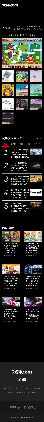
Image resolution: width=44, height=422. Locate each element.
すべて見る (38, 138)
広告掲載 (35, 393)
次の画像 (29, 35)
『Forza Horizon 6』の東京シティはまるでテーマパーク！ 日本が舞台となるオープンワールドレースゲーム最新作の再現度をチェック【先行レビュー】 (11, 314)
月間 (28, 144)
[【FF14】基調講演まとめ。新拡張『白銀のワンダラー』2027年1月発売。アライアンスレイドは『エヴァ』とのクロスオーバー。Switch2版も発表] (36, 165)
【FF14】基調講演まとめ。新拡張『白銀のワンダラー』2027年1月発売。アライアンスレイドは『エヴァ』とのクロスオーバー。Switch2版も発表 (20, 167)
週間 (21, 144)
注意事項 (9, 393)
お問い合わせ (8, 388)
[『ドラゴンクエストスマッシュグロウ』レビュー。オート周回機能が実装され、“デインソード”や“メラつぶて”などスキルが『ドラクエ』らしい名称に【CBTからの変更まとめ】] (33, 302)
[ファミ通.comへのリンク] (10, 5)
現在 (5, 144)
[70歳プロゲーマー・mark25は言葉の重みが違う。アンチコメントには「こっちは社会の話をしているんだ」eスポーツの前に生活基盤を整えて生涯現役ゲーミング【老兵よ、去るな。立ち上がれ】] (11, 269)
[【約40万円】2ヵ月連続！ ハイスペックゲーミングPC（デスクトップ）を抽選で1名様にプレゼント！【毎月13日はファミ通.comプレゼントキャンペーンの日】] (33, 269)
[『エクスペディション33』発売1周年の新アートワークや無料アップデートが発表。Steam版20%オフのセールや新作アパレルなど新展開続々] (36, 205)
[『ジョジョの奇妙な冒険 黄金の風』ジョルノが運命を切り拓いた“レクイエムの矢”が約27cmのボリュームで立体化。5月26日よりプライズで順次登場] (36, 178)
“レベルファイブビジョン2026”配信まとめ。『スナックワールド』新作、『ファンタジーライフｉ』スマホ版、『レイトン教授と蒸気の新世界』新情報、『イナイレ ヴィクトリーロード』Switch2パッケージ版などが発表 (11, 248)
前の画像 (14, 35)
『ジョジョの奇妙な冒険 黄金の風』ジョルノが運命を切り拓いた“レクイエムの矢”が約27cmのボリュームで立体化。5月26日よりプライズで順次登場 (20, 180)
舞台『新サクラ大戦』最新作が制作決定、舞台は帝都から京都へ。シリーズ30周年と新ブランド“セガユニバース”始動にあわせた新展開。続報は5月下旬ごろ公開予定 (20, 194)
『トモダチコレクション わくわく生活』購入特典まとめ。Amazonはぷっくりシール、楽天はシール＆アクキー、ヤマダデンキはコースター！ (33, 248)
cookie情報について (22, 393)
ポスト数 (37, 144)
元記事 (6, 28)
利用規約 (37, 388)
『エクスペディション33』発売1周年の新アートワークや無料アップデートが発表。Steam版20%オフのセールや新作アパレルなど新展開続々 (20, 207)
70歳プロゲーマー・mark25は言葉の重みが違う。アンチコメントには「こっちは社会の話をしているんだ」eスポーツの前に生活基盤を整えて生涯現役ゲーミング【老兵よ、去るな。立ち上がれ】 (11, 281)
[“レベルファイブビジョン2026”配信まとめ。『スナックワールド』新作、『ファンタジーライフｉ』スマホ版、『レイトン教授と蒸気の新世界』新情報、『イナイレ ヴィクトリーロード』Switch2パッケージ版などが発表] (11, 236)
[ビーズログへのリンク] (30, 407)
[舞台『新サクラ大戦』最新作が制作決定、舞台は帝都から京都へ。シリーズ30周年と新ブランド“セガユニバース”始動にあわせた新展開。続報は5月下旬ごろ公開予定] (36, 192)
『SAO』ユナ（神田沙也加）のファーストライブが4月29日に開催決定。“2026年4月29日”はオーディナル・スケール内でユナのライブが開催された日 (20, 153)
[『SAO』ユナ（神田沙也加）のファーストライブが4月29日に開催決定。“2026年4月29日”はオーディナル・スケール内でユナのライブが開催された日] (36, 152)
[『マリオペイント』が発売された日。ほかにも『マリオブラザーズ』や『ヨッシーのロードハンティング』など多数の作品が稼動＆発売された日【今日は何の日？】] (8, 76)
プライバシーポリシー (23, 388)
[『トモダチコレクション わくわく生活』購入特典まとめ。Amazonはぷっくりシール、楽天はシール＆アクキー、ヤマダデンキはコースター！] (33, 236)
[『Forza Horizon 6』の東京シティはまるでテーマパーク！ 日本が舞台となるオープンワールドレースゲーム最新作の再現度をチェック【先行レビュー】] (11, 302)
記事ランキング (12, 138)
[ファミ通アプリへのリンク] (15, 407)
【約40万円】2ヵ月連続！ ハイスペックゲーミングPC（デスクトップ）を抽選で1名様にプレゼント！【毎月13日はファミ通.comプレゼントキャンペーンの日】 (33, 281)
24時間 (13, 144)
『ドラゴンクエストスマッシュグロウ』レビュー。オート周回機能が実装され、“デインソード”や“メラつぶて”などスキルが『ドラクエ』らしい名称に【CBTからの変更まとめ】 (33, 314)
